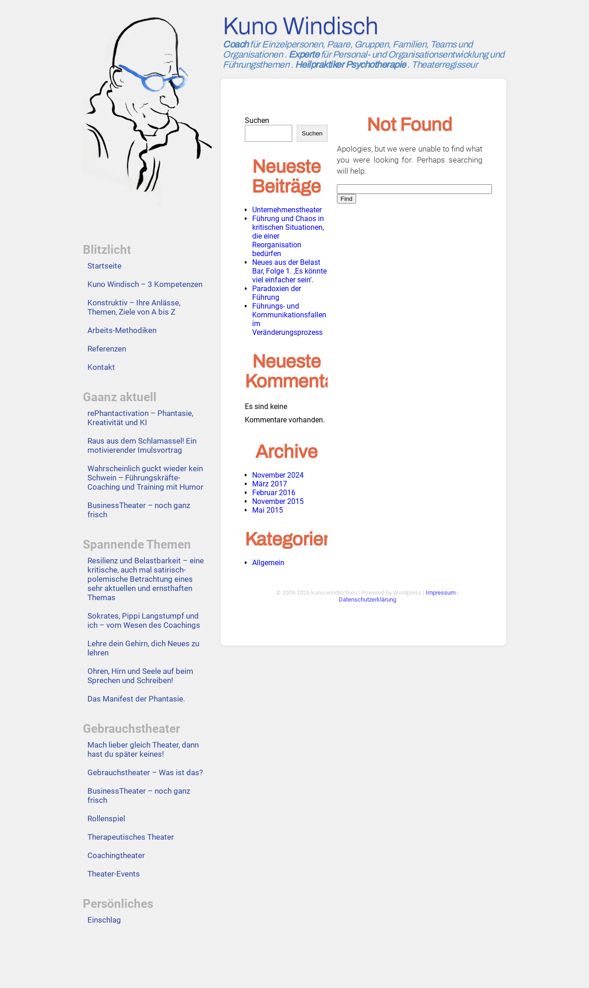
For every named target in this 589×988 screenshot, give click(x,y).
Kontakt (101, 367)
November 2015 (278, 501)
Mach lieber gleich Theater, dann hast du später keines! (143, 749)
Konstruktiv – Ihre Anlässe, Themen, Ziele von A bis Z (133, 307)
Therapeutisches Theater (130, 837)
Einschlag (104, 919)
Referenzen (106, 348)
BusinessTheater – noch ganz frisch (138, 510)
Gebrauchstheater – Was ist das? (145, 772)
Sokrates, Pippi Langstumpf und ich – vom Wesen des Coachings (143, 620)
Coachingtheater (116, 855)
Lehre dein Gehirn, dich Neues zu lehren (143, 648)
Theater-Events (113, 873)
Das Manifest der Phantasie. (136, 698)
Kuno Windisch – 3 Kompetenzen (144, 284)
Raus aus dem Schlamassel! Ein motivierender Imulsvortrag (141, 445)
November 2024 (278, 475)
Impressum (441, 592)
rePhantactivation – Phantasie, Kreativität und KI (140, 418)
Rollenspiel (106, 818)
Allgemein (268, 562)
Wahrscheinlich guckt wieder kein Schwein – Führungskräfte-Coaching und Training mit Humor (145, 477)
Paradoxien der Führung (276, 293)
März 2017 (269, 483)
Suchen (257, 120)
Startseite (104, 265)
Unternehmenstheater (287, 209)
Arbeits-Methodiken (121, 330)
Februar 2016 (273, 492)
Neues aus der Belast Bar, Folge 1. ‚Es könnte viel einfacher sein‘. (289, 271)
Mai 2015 (267, 510)
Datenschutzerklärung (367, 599)
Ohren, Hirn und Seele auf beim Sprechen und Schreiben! (140, 675)
